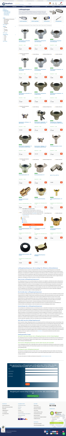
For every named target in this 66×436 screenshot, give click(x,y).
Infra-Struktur (36, 410)
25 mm (5, 40)
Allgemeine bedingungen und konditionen (24, 413)
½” (4, 31)
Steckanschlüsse (6, 13)
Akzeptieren (33, 224)
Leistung (24, 218)
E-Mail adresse (10, 373)
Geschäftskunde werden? (22, 405)
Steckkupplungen (6, 14)
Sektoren (61, 6)
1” (4, 28)
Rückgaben (19, 410)
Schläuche (5, 6)
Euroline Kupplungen (7, 11)
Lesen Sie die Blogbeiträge (33, 395)
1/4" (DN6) (5, 27)
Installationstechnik (37, 418)
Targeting (24, 219)
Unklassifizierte (25, 222)
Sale (46, 6)
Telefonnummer (11, 371)
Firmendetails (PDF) (5, 413)
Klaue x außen (6, 21)
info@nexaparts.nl (5, 410)
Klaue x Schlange (6, 20)
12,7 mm (5, 36)
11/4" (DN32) (6, 30)
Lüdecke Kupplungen (7, 12)
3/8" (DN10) (5, 29)
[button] (50, 4)
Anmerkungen (10, 376)
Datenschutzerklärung (12, 431)
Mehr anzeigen (5, 24)
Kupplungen (14, 6)
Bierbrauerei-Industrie (37, 408)
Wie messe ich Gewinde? (38, 423)
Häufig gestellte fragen (21, 415)
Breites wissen (36, 405)
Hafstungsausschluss (5, 431)
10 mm (5, 35)
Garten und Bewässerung (36, 6)
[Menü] (4, 425)
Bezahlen (19, 408)
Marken (53, 6)
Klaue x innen (6, 22)
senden (27, 384)
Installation (24, 6)
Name (9, 368)
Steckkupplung (6, 23)
